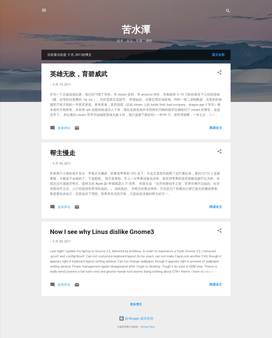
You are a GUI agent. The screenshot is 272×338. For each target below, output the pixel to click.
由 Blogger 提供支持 (136, 318)
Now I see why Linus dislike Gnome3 (102, 231)
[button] (219, 73)
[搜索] (228, 11)
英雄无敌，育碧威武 (78, 74)
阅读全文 (215, 128)
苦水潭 (136, 29)
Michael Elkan (147, 326)
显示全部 (218, 55)
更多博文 (136, 304)
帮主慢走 (62, 153)
